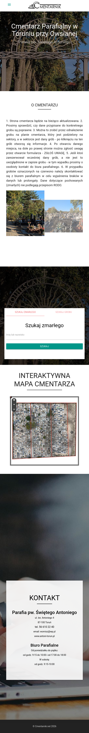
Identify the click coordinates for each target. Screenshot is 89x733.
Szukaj (44, 346)
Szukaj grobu (64, 312)
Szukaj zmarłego (25, 312)
